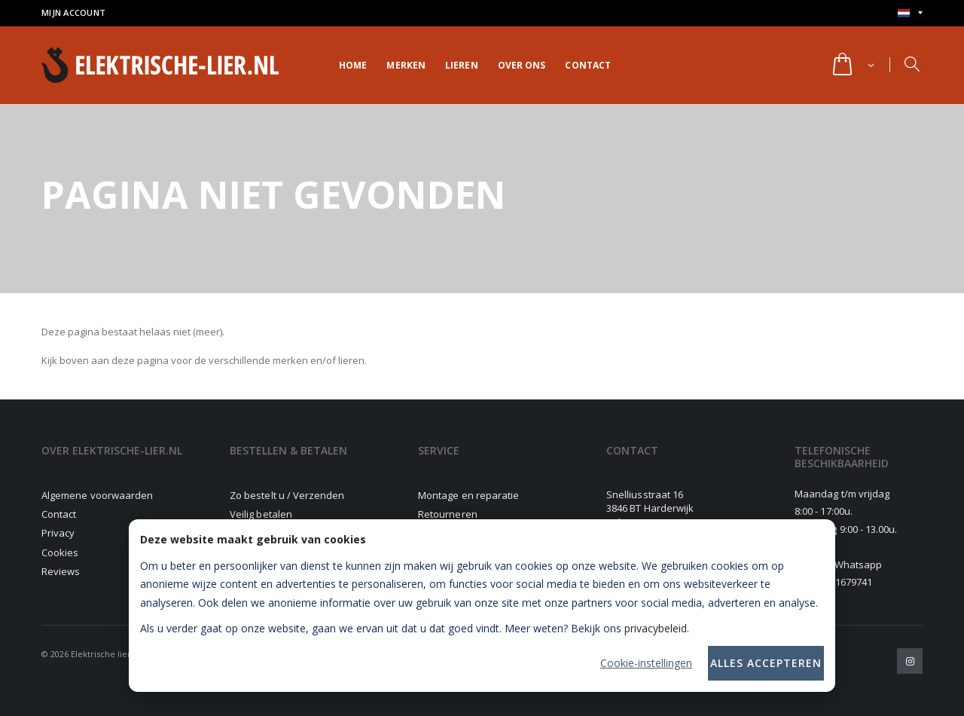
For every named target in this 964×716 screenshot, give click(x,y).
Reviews (60, 571)
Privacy (58, 533)
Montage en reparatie (468, 495)
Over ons (522, 65)
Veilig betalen (261, 514)
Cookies (59, 552)
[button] (852, 65)
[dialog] (482, 605)
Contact (588, 65)
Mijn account (73, 12)
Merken (406, 65)
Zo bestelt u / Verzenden (287, 495)
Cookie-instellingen (646, 663)
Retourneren (447, 514)
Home (353, 65)
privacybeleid (655, 628)
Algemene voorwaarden (97, 495)
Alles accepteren (766, 663)
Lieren (461, 65)
